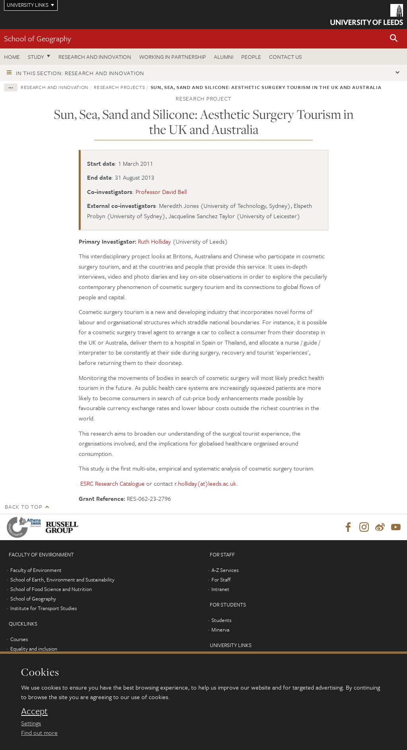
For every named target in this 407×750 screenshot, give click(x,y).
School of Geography (37, 38)
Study (36, 56)
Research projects (119, 87)
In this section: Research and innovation (80, 73)
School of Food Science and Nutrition (51, 589)
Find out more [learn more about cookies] (39, 732)
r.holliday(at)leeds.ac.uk (205, 483)
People (251, 56)
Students (221, 620)
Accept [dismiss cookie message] (34, 711)
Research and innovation (94, 56)
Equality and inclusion (33, 649)
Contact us (285, 56)
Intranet (220, 589)
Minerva (220, 630)
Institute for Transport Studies (43, 608)
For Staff (221, 580)
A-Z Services (224, 570)
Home (12, 56)
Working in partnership (172, 56)
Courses (19, 639)
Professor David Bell (161, 191)
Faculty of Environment (36, 570)
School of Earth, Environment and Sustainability (62, 580)
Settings (31, 723)
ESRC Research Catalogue (112, 483)
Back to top (23, 506)
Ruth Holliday (154, 241)
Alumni (223, 56)
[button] (394, 39)
